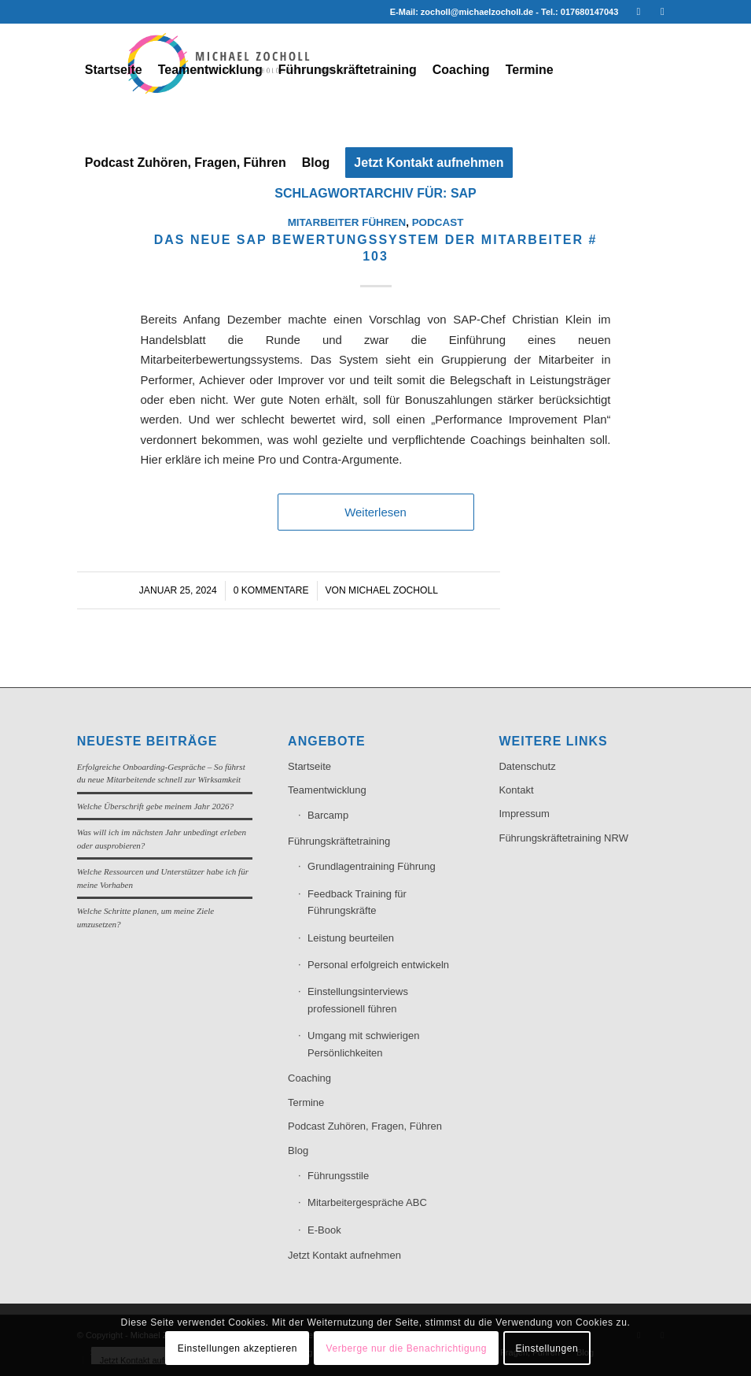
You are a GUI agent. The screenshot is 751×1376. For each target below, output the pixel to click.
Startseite (309, 766)
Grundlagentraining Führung (371, 866)
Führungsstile (338, 1176)
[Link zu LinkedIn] (638, 12)
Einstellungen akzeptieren (237, 1348)
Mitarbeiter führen (347, 222)
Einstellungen (546, 1348)
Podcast (438, 222)
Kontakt (516, 790)
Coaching (309, 1078)
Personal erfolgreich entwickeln (378, 965)
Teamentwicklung (327, 790)
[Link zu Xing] (662, 12)
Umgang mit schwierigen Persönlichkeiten (363, 1044)
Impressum (524, 813)
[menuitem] (113, 70)
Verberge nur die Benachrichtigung (406, 1348)
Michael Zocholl (393, 590)
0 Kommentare (271, 590)
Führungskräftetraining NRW (563, 838)
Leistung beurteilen (350, 938)
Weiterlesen (375, 512)
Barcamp (327, 815)
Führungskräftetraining (339, 841)
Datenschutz (527, 766)
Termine (306, 1102)
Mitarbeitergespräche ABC (367, 1202)
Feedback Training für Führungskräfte (357, 902)
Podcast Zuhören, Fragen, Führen (365, 1126)
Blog (298, 1150)
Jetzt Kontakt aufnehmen (344, 1255)
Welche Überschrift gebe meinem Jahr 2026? (155, 806)
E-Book (324, 1230)
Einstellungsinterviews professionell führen (357, 1000)
